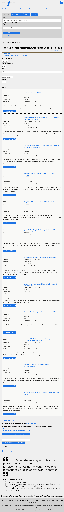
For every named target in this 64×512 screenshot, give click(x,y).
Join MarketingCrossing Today (16, 434)
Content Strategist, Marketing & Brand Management (40, 257)
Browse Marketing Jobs (20, 8)
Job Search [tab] (6, 14)
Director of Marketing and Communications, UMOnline (41, 312)
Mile (3, 68)
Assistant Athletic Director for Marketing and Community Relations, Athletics (38, 339)
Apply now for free (10, 139)
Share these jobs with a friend (13, 451)
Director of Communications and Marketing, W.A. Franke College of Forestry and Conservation (40, 230)
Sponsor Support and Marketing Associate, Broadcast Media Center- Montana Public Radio (41, 202)
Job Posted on (6, 79)
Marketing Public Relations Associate (40, 8)
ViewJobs (4, 74)
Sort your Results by (8, 58)
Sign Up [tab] (26, 14)
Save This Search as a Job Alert (13, 442)
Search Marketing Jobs (12, 33)
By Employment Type (8, 63)
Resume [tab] (34, 14)
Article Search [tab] (17, 14)
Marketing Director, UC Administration (36, 93)
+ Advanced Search (7, 36)
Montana (56, 8)
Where (5, 25)
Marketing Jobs (6, 8)
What (5, 17)
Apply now (9, 111)
